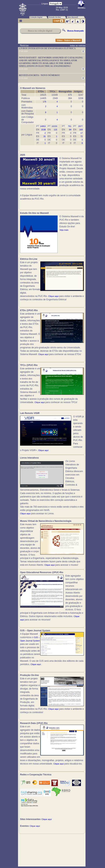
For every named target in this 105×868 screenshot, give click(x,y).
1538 (43, 129)
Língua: (44, 3)
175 (44, 102)
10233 (54, 126)
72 (81, 136)
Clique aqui (53, 296)
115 (55, 129)
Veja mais (63, 230)
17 (81, 133)
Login (58, 21)
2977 (80, 126)
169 (81, 129)
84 (70, 129)
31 (44, 136)
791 (69, 126)
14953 (43, 126)
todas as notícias (78, 45)
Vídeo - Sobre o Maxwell (68, 40)
